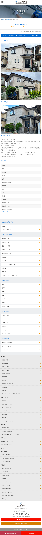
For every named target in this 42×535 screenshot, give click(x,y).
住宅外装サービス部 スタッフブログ (10, 434)
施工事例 (8, 19)
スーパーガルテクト (7, 346)
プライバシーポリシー (6, 444)
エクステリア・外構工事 (8, 264)
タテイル (4, 478)
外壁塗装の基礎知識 (6, 488)
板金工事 (4, 260)
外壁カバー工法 (6, 246)
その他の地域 (5, 306)
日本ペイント (5, 322)
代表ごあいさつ (5, 427)
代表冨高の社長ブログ (7, 431)
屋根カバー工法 (6, 249)
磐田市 (3, 288)
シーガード (5, 350)
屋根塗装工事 (5, 242)
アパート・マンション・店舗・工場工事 (11, 393)
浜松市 (3, 284)
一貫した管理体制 (6, 461)
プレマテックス (6, 330)
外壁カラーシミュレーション (8, 495)
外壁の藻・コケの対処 (7, 492)
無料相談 (32, 533)
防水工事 (4, 271)
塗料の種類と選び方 (6, 468)
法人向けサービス (6, 498)
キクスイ (4, 326)
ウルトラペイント (6, 485)
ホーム (3, 19)
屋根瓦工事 (5, 257)
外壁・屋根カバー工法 (7, 404)
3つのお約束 (4, 451)
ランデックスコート (7, 333)
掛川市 (3, 299)
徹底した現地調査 (6, 454)
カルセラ (4, 226)
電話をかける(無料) (11, 533)
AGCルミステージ (6, 211)
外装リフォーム (4, 397)
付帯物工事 (5, 268)
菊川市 (3, 302)
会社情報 (3, 424)
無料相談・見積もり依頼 (21, 523)
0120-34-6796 (22, 514)
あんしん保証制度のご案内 (8, 458)
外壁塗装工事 (5, 238)
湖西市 (3, 291)
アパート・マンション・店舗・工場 (9, 275)
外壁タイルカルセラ (7, 342)
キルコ (3, 319)
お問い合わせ (22, 519)
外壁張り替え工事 (6, 253)
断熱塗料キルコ (5, 475)
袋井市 (3, 295)
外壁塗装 (3, 465)
